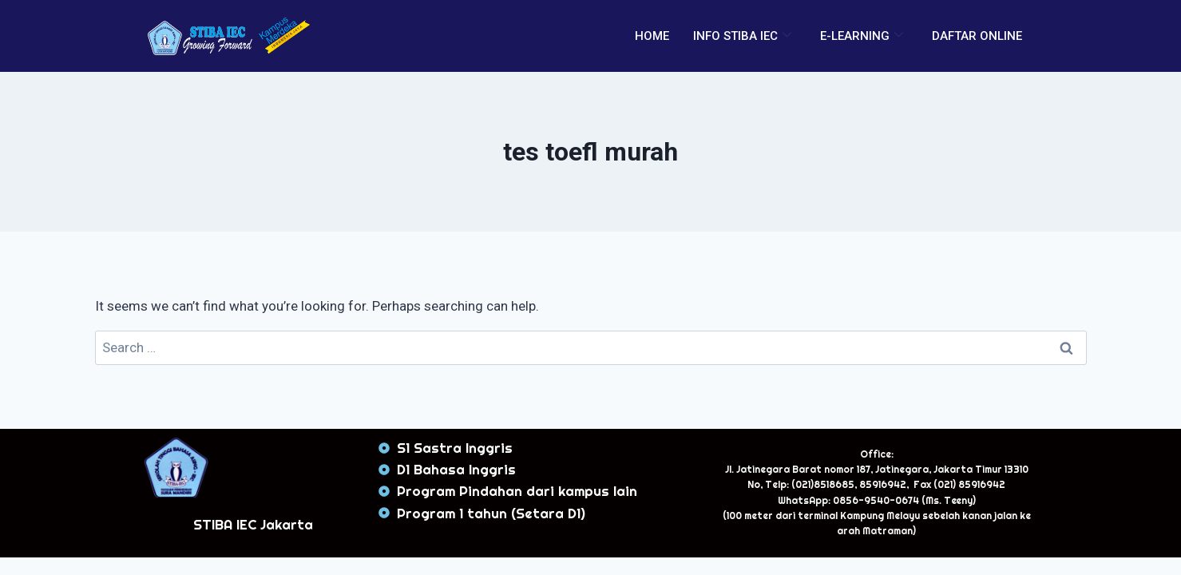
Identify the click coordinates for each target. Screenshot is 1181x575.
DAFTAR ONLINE (977, 36)
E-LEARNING (861, 36)
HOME (652, 36)
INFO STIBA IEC (742, 36)
